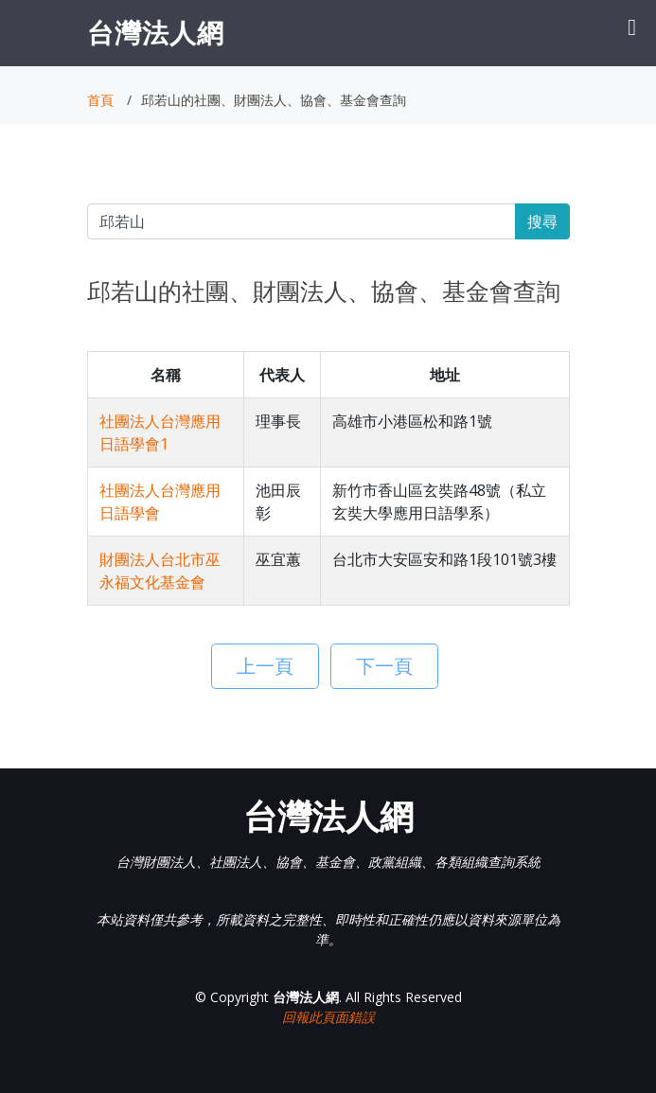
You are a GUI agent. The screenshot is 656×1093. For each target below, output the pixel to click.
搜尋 (542, 221)
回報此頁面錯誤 (328, 1017)
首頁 (100, 100)
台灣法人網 (155, 32)
